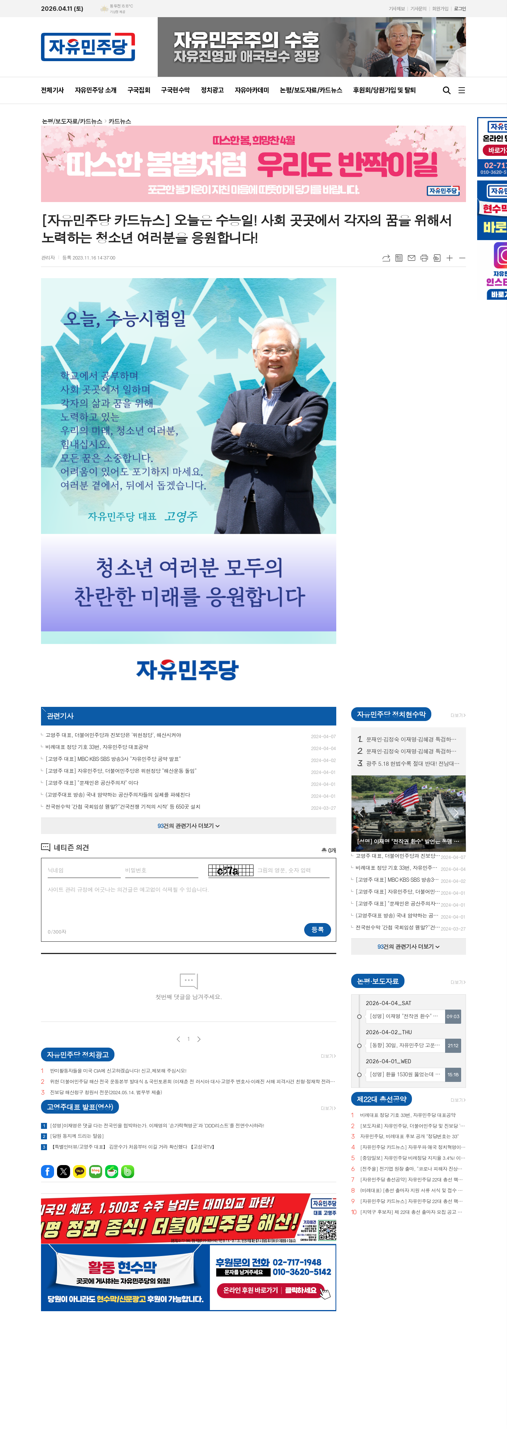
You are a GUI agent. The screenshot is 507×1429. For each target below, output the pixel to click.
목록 (399, 258)
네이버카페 (111, 1171)
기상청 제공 (117, 12)
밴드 (127, 1171)
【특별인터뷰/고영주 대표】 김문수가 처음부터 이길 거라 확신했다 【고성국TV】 (133, 1146)
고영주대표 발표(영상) (80, 1107)
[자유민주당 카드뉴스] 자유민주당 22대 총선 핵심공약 (413, 1201)
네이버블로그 (95, 1171)
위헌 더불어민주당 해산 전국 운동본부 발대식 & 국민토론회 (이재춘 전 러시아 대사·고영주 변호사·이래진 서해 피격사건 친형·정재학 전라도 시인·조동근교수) (193, 1082)
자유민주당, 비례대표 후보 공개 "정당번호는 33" (409, 1136)
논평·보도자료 (378, 981)
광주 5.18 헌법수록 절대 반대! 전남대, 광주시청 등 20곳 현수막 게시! (413, 763)
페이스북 (47, 1171)
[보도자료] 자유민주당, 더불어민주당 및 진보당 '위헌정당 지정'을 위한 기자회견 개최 (413, 1126)
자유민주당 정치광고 (77, 1054)
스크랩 (437, 258)
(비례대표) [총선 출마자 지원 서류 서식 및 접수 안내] (413, 1190)
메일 (411, 258)
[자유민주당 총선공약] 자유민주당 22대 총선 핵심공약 (413, 1180)
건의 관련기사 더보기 (189, 826)
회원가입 (440, 9)
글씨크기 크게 (449, 258)
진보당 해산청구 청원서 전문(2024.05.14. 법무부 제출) (106, 1092)
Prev (361, 813)
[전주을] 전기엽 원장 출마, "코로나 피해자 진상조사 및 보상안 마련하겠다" (413, 1169)
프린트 (424, 258)
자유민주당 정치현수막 (391, 714)
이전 (178, 1039)
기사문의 (418, 9)
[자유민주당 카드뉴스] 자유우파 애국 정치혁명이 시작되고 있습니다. (413, 1147)
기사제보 (396, 9)
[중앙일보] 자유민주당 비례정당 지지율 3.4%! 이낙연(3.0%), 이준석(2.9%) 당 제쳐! (413, 1158)
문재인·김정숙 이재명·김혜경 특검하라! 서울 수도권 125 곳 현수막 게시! (413, 739)
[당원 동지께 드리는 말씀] (77, 1136)
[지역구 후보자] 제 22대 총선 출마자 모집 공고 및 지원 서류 (413, 1212)
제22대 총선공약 (381, 1099)
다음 (199, 1039)
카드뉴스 (119, 121)
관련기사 (60, 716)
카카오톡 (79, 1171)
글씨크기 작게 (462, 258)
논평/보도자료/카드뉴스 (72, 121)
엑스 (63, 1171)
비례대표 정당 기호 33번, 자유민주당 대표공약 (407, 1115)
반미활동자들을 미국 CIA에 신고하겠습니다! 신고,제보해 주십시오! (118, 1071)
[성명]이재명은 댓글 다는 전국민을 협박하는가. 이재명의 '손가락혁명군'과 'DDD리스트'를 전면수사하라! (157, 1125)
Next (456, 813)
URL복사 (386, 258)
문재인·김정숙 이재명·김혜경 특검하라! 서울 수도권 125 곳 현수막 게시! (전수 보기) (413, 751)
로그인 (460, 9)
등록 (317, 929)
